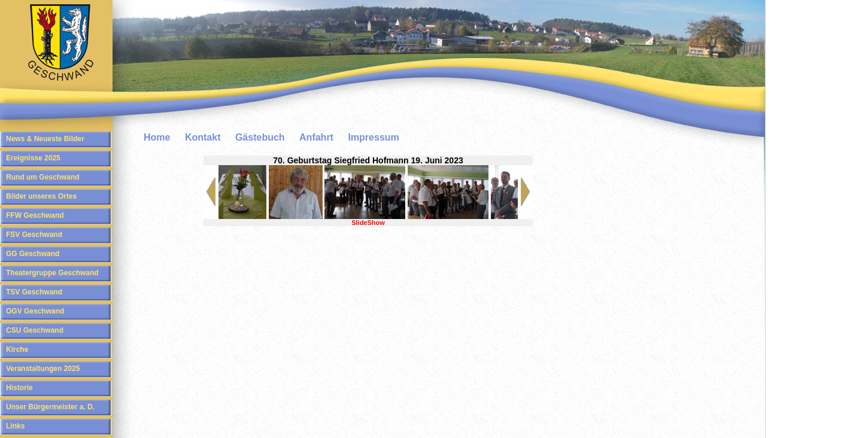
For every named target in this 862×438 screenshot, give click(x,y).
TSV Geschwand (34, 292)
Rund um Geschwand (43, 177)
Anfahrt (316, 137)
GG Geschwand (32, 254)
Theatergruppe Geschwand (52, 273)
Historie (19, 388)
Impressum (373, 137)
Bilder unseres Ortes (41, 196)
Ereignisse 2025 (33, 158)
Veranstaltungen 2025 (43, 368)
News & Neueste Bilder (45, 139)
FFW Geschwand (35, 215)
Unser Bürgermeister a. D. (50, 407)
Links (15, 426)
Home (157, 137)
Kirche (17, 349)
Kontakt (203, 137)
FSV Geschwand (34, 234)
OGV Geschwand (35, 311)
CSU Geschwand (34, 330)
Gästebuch (260, 137)
